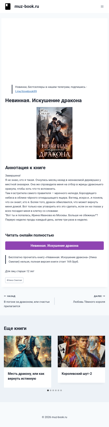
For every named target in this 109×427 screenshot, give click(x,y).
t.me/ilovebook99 (26, 91)
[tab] (48, 390)
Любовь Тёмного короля (81, 298)
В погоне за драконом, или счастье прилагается (28, 301)
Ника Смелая (14, 280)
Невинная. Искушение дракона (54, 246)
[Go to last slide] (10, 361)
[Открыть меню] (102, 6)
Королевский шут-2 (77, 374)
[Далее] (99, 361)
